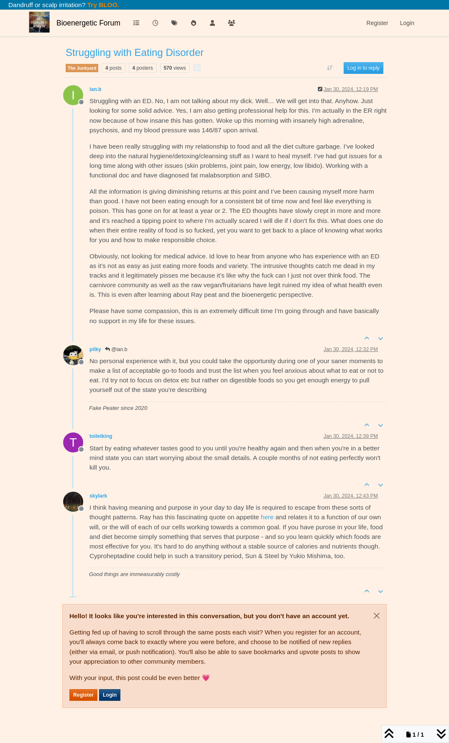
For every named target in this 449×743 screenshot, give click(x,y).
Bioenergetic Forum (88, 23)
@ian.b (116, 349)
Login (110, 695)
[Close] (376, 615)
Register (83, 695)
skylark (98, 496)
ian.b (95, 89)
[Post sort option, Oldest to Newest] (330, 68)
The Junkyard (82, 68)
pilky (95, 349)
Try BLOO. (102, 4)
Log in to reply (363, 68)
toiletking (100, 436)
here (267, 517)
